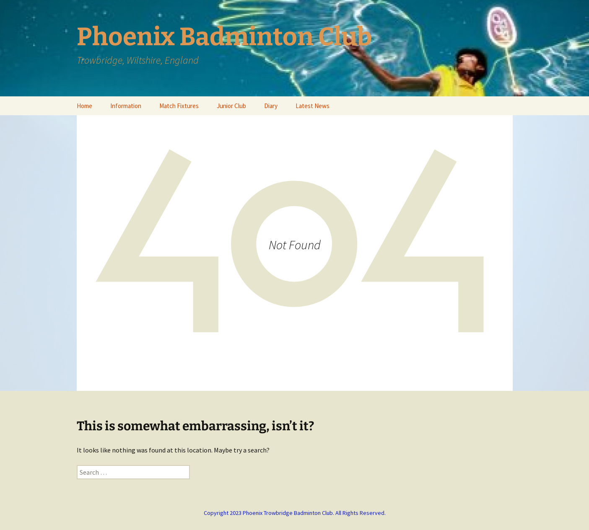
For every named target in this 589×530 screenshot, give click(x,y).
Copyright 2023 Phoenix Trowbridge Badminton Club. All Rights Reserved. (295, 513)
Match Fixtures (179, 106)
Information (125, 106)
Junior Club (231, 106)
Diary (271, 106)
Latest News (313, 106)
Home (84, 106)
